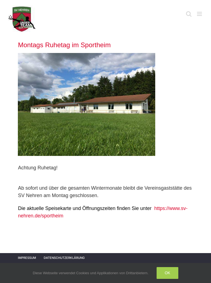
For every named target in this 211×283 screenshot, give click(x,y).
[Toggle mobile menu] (200, 14)
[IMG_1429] (86, 104)
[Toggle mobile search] (188, 14)
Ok (167, 273)
